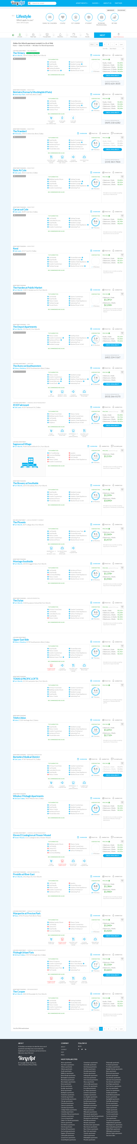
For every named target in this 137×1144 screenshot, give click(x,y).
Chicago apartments (67, 1101)
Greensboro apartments (91, 1062)
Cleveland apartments (67, 1107)
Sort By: (105, 48)
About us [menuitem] (107, 3)
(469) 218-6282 (112, 122)
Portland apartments (112, 1065)
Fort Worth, (18, 55)
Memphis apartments (90, 1107)
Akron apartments (66, 1062)
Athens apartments (66, 1067)
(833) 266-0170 (112, 396)
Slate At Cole (19, 170)
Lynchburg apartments (90, 1101)
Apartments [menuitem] (82, 3)
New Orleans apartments (91, 1129)
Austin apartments (66, 1071)
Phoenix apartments (89, 1140)
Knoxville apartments (90, 1088)
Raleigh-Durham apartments (114, 1069)
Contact (64, 1049)
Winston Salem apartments (114, 1133)
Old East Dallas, (19, 798)
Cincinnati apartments (67, 1103)
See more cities (110, 1135)
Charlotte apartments (67, 1097)
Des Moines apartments (68, 1125)
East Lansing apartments (68, 1131)
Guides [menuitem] (95, 3)
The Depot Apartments (25, 326)
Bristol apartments (66, 1090)
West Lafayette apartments (114, 1127)
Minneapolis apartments (91, 1114)
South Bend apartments (113, 1095)
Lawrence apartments (90, 1092)
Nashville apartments (90, 1120)
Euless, (16, 720)
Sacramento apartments (113, 1077)
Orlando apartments (89, 1133)
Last (121, 44)
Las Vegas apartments (90, 1090)
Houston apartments (89, 1073)
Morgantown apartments (91, 1118)
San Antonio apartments (113, 1082)
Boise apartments (66, 1084)
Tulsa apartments (111, 1118)
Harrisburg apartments (90, 1067)
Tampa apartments (111, 1107)
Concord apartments (67, 1118)
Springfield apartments (112, 1099)
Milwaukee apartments (90, 1112)
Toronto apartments (112, 1114)
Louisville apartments (90, 1099)
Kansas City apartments (90, 1086)
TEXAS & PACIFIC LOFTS (25, 678)
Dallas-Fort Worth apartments (70, 1120)
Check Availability (112, 75)
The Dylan (18, 600)
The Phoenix (19, 522)
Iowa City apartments (90, 1077)
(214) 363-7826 (112, 162)
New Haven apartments (90, 1127)
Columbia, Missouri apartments (70, 1114)
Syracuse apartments (112, 1105)
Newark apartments (89, 1122)
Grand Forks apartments (68, 1137)
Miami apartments (89, 1110)
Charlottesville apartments (68, 1099)
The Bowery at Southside (25, 483)
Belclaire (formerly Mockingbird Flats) (32, 92)
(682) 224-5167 (112, 357)
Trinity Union (19, 717)
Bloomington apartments (68, 1082)
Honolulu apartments (90, 1071)
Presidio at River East (24, 874)
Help (62, 1052)
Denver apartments (66, 1122)
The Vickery (19, 53)
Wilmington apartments (113, 1131)
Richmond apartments (112, 1073)
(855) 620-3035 (112, 83)
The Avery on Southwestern (27, 365)
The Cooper (19, 991)
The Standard (19, 131)
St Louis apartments (112, 1103)
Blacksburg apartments (67, 1080)
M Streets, (18, 134)
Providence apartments (113, 1067)
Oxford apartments (89, 1135)
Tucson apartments (111, 1116)
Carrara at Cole (20, 209)
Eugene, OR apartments (68, 1133)
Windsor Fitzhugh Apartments (28, 796)
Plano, (16, 916)
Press (62, 1055)
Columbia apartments (67, 1112)
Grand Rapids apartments (68, 1140)
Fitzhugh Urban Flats (23, 952)
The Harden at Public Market (27, 287)
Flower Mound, (19, 838)
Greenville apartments (90, 1065)
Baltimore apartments (67, 1073)
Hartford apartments (90, 1069)
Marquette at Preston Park (26, 913)
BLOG (80, 1046)
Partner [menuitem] (118, 3)
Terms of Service (23, 1065)
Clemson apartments (67, 1105)
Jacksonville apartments (91, 1084)
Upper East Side (21, 639)
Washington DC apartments (114, 1125)
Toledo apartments (111, 1110)
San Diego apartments (112, 1084)
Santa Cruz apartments (112, 1090)
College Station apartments (69, 1110)
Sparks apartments (111, 1097)
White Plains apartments (113, 1129)
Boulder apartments (66, 1088)
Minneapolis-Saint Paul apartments (94, 1116)
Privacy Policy (33, 1065)
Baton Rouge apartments (68, 1075)
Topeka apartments (112, 1112)
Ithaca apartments (89, 1082)
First (92, 44)
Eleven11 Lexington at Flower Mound (32, 835)
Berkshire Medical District (26, 756)
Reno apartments (111, 1071)
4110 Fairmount (21, 405)
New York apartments (90, 1131)
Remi (15, 248)
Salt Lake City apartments (113, 1080)
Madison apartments (90, 1103)
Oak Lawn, (17, 173)
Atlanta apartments (66, 1069)
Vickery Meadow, (20, 368)
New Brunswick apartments (91, 1125)
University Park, (19, 94)
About (63, 1047)
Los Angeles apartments (90, 1097)
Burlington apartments (67, 1092)
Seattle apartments (111, 1092)
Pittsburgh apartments (112, 1062)
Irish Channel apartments (91, 1080)
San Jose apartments (112, 1088)
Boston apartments (66, 1086)
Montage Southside (23, 561)
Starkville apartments (112, 1101)
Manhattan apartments (90, 1105)
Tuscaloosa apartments (113, 1120)
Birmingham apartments (68, 1077)
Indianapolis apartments (91, 1075)
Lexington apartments (90, 1095)
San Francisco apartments (113, 1086)
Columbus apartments (67, 1116)
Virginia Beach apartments (113, 1122)
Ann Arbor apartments (67, 1065)
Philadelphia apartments (91, 1137)
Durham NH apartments (68, 1129)
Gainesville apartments (67, 1135)
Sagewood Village (22, 444)
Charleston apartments (67, 1095)
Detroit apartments (66, 1127)
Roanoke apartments (112, 1075)
